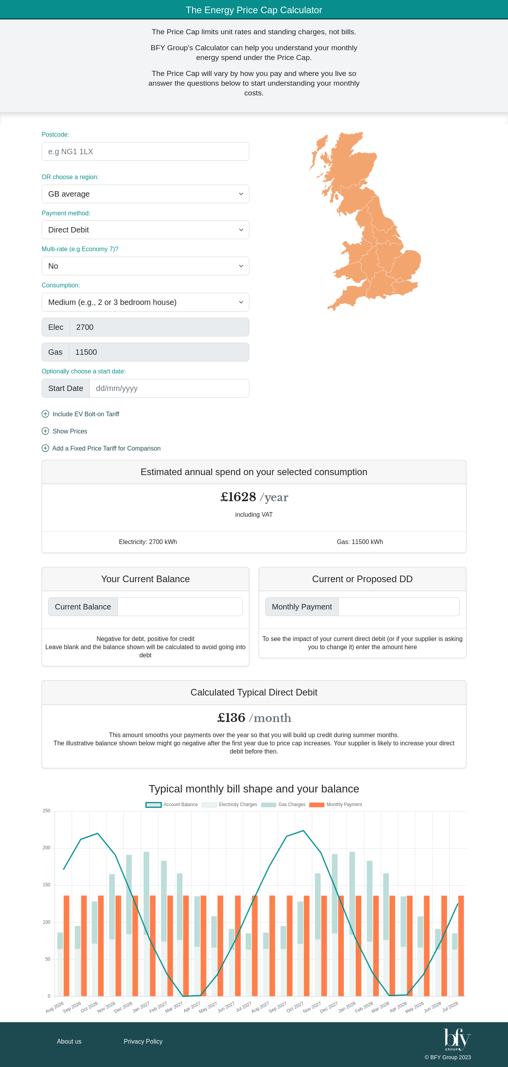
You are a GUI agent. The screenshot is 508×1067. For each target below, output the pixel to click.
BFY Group (444, 1057)
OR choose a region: (70, 177)
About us (69, 1041)
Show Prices (64, 432)
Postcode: (55, 134)
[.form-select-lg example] (145, 194)
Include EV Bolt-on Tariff (80, 414)
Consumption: (61, 285)
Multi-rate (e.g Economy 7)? (80, 249)
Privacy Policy (143, 1041)
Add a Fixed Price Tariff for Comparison (101, 449)
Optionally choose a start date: (84, 371)
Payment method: (66, 213)
